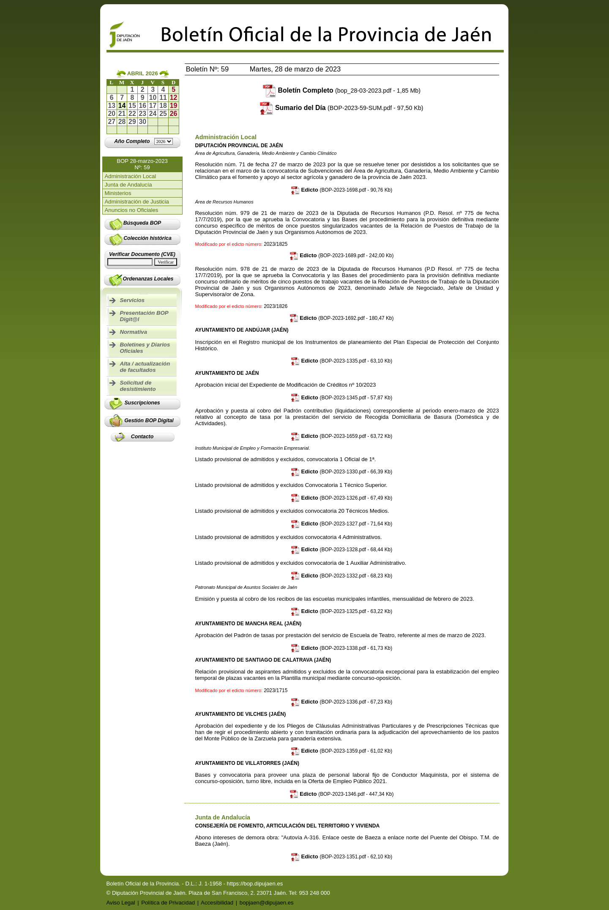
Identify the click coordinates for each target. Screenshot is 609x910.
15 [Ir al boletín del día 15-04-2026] (132, 105)
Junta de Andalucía (128, 184)
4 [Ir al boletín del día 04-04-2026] (163, 89)
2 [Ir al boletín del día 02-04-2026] (143, 89)
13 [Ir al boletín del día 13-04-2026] (111, 105)
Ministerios (118, 193)
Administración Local (130, 176)
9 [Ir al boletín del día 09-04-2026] (143, 97)
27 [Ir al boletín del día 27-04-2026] (111, 121)
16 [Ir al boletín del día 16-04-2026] (142, 105)
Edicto (341, 190)
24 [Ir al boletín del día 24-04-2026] (153, 113)
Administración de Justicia (137, 201)
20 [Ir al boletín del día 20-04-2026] (111, 113)
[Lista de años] (163, 141)
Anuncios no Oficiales (131, 210)
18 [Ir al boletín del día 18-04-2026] (163, 105)
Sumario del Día (349, 107)
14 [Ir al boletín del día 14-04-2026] (122, 105)
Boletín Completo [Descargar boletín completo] (349, 90)
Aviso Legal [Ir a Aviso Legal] (121, 902)
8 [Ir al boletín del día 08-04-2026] (132, 97)
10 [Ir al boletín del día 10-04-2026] (153, 97)
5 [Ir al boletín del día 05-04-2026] (173, 89)
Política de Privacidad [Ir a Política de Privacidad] (168, 902)
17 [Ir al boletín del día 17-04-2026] (153, 105)
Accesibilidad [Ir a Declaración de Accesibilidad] (217, 902)
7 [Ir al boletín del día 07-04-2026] (122, 97)
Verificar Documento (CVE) (142, 254)
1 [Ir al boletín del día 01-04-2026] (132, 89)
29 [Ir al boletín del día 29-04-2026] (132, 121)
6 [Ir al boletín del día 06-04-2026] (112, 97)
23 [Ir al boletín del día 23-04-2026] (142, 113)
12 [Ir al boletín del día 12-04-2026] (174, 97)
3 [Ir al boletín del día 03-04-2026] (153, 89)
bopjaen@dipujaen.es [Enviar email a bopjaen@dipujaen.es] (267, 902)
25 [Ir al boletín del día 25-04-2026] (163, 113)
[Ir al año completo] (132, 141)
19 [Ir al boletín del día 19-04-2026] (174, 105)
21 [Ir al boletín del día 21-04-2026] (122, 113)
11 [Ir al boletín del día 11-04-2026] (163, 97)
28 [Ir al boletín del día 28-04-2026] (122, 121)
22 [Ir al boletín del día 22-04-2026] (132, 113)
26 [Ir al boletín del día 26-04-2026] (174, 113)
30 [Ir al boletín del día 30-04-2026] (142, 121)
